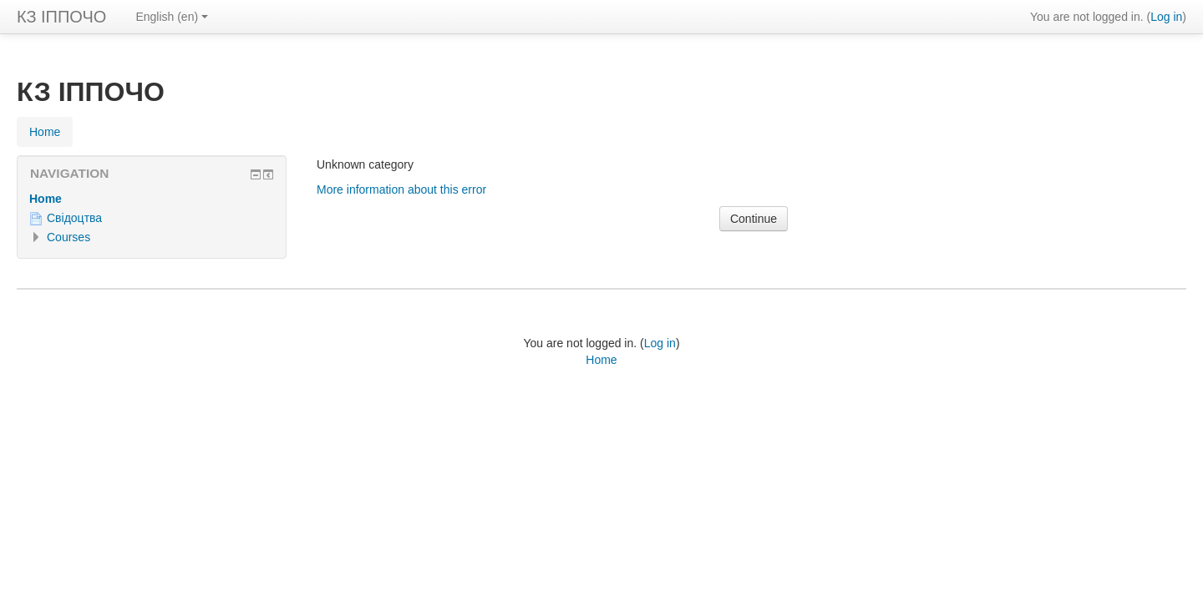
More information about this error (401, 189)
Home (45, 198)
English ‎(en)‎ (171, 16)
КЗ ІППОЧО (61, 17)
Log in (1166, 16)
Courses (68, 237)
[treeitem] (151, 198)
